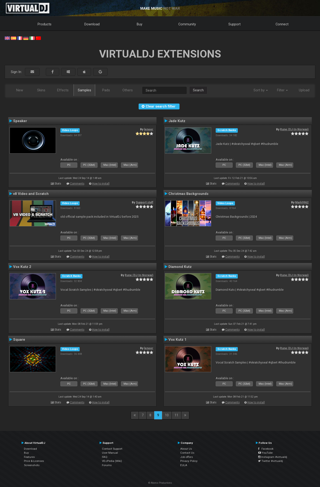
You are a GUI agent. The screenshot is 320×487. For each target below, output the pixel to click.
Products (44, 24)
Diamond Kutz (180, 267)
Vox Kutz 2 (22, 267)
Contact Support (112, 448)
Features (29, 457)
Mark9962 (301, 202)
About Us (186, 448)
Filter (282, 90)
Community (187, 24)
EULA (183, 465)
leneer (148, 129)
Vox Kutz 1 (177, 339)
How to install (100, 183)
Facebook (265, 448)
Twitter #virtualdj (270, 461)
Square (19, 339)
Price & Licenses (34, 461)
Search (198, 90)
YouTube (265, 452)
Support (234, 24)
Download (92, 24)
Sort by (261, 90)
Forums (107, 465)
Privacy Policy (189, 461)
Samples (84, 90)
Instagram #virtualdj (272, 457)
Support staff (144, 202)
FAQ (104, 457)
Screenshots (31, 465)
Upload (304, 90)
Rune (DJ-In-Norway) (294, 129)
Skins (41, 90)
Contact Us (187, 452)
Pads (106, 90)
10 (167, 415)
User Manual (110, 452)
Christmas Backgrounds (188, 194)
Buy (139, 24)
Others (127, 90)
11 (176, 415)
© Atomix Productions (160, 482)
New (19, 90)
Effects (63, 90)
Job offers (186, 457)
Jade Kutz (176, 121)
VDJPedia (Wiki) (112, 461)
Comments (77, 183)
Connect (282, 24)
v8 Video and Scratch (31, 194)
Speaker (20, 121)
